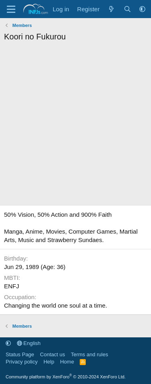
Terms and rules (89, 354)
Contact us (52, 354)
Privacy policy (21, 362)
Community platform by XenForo (66, 376)
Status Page (20, 354)
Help (48, 362)
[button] (142, 9)
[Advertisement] (75, 125)
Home (67, 362)
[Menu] (11, 9)
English (29, 343)
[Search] (127, 9)
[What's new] (111, 9)
